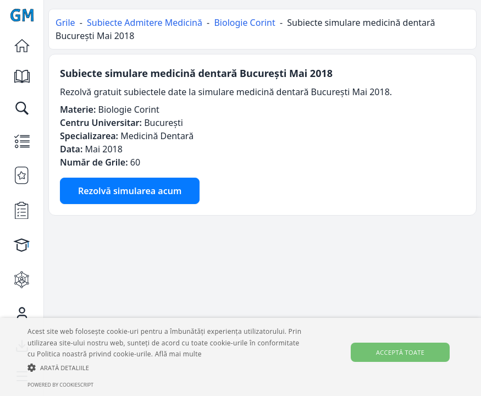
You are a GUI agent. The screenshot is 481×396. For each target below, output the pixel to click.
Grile (65, 22)
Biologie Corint (244, 22)
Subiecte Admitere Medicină (144, 22)
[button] (166, 367)
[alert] (240, 357)
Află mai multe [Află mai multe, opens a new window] (178, 354)
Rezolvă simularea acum (129, 191)
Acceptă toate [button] (400, 352)
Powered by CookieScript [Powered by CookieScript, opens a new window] (60, 384)
